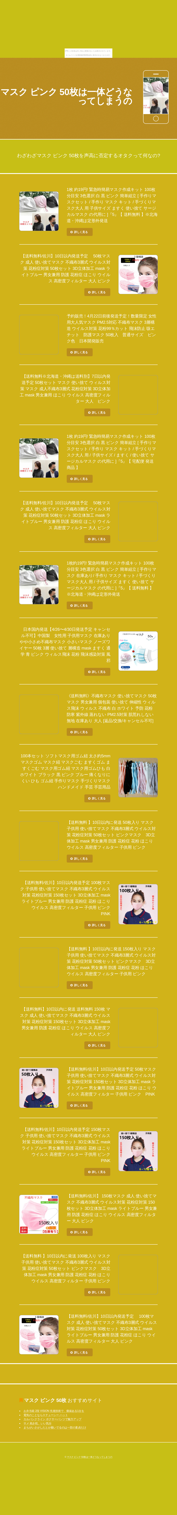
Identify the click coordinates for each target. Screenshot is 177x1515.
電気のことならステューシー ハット (46, 1415)
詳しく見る (81, 232)
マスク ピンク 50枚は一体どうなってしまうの (66, 96)
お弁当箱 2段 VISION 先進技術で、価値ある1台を (54, 1410)
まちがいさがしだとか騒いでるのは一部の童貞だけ (55, 1427)
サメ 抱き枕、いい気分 (38, 1423)
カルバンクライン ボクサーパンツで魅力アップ (52, 1419)
